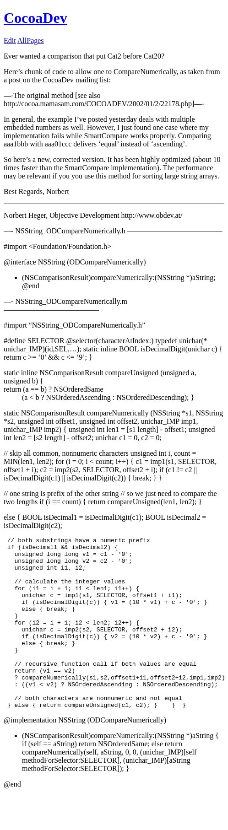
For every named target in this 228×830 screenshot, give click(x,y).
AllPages (30, 40)
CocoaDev (35, 18)
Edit (10, 40)
